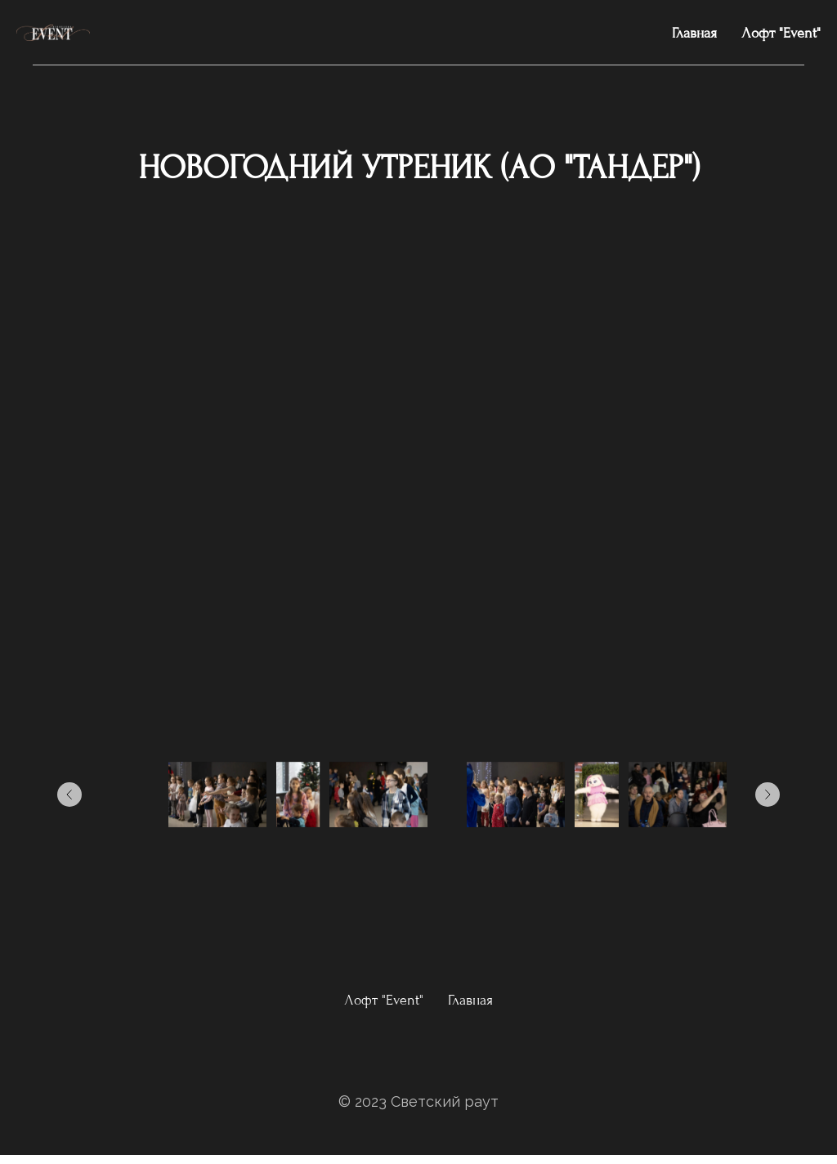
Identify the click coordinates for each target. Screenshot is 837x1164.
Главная (694, 33)
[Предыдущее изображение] (69, 794)
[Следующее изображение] (767, 794)
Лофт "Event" (781, 33)
